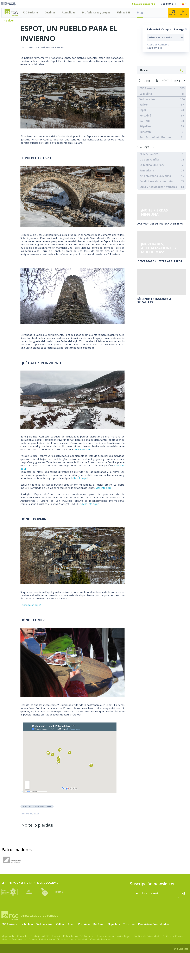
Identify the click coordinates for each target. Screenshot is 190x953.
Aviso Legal (123, 936)
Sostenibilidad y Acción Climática (48, 939)
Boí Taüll (144, 121)
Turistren (145, 132)
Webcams (173, 13)
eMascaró (183, 948)
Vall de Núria (147, 99)
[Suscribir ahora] (183, 893)
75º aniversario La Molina (155, 176)
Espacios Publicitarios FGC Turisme (72, 936)
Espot (23, 47)
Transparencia (105, 936)
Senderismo (146, 170)
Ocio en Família (149, 159)
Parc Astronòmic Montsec (155, 137)
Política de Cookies (173, 936)
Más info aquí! (83, 449)
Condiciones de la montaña (156, 181)
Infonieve (183, 13)
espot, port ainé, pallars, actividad (46, 47)
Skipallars (145, 126)
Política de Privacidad (146, 936)
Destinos (49, 12)
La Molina (145, 93)
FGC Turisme (30, 12)
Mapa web (7, 936)
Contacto (22, 936)
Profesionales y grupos (96, 12)
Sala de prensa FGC (143, 3)
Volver (9, 20)
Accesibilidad (79, 939)
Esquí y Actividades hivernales (37, 806)
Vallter (143, 104)
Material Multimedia (13, 939)
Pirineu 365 (124, 12)
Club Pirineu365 (149, 154)
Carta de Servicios (100, 939)
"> (68, 791)
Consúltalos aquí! (30, 605)
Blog (140, 12)
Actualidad (69, 12)
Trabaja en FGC (40, 936)
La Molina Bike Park (151, 165)
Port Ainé (145, 115)
